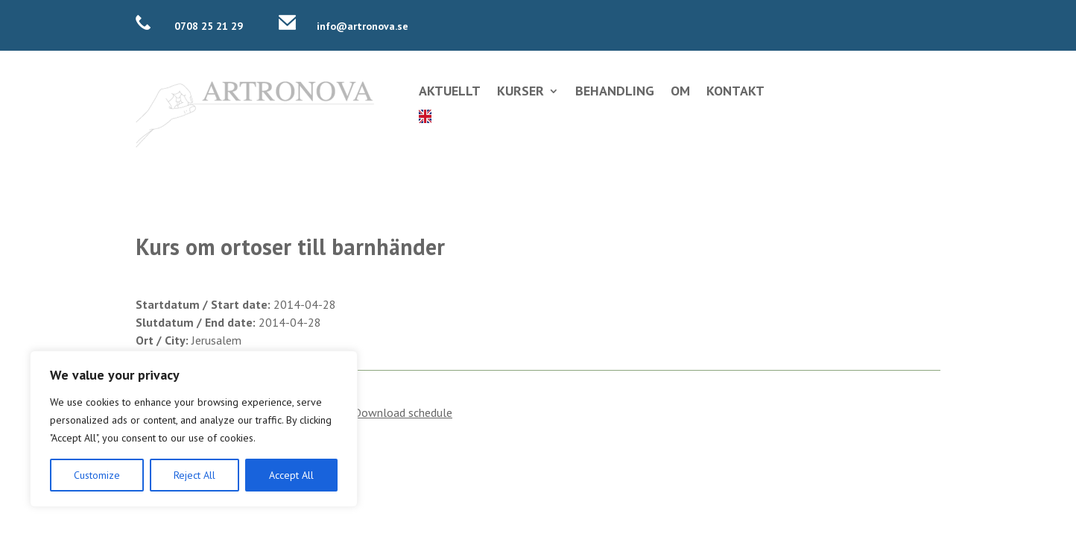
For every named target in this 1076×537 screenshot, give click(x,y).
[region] (194, 429)
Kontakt (735, 92)
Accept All (291, 475)
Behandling (614, 92)
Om (680, 92)
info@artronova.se (362, 26)
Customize (97, 475)
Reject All (194, 475)
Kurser (520, 92)
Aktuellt (450, 92)
